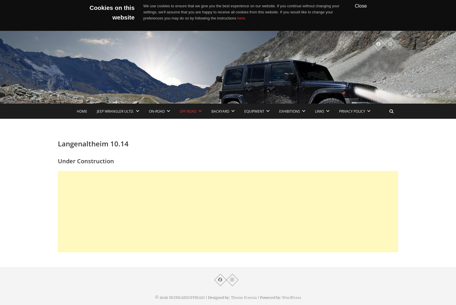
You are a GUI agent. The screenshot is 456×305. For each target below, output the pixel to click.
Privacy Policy (352, 111)
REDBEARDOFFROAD (187, 297)
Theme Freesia (244, 297)
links (319, 111)
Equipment (254, 111)
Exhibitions (289, 111)
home (82, 111)
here (241, 18)
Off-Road (188, 111)
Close (361, 5)
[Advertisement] (228, 211)
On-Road (157, 111)
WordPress (291, 297)
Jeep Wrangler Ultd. (115, 111)
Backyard (220, 111)
